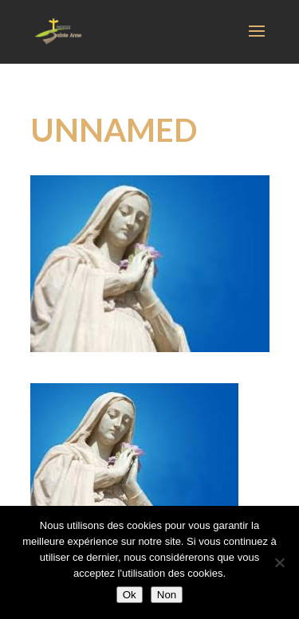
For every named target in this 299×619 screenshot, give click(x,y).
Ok (129, 595)
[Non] (279, 562)
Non (166, 595)
